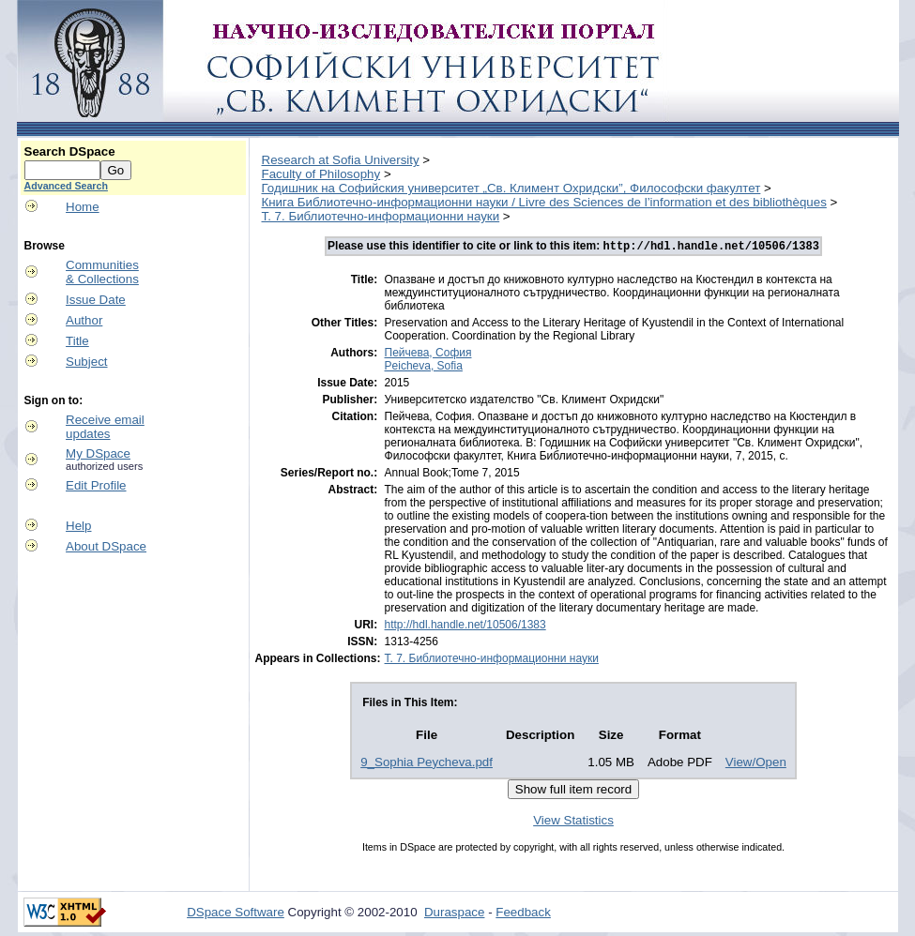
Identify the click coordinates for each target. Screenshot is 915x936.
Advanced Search (66, 185)
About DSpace (106, 546)
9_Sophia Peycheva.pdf (426, 764)
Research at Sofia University (340, 160)
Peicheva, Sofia (424, 367)
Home (82, 207)
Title (77, 341)
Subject (86, 362)
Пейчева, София (428, 354)
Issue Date (96, 300)
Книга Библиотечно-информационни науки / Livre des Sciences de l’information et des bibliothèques (544, 202)
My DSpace (98, 453)
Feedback (523, 914)
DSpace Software (235, 914)
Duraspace (454, 914)
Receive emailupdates (105, 427)
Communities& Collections (102, 272)
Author (84, 320)
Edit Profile (96, 485)
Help (78, 526)
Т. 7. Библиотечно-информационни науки (381, 216)
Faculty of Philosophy (321, 174)
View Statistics (573, 822)
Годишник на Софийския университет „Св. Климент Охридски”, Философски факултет (511, 188)
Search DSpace (69, 151)
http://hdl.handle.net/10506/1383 (465, 626)
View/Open (755, 764)
